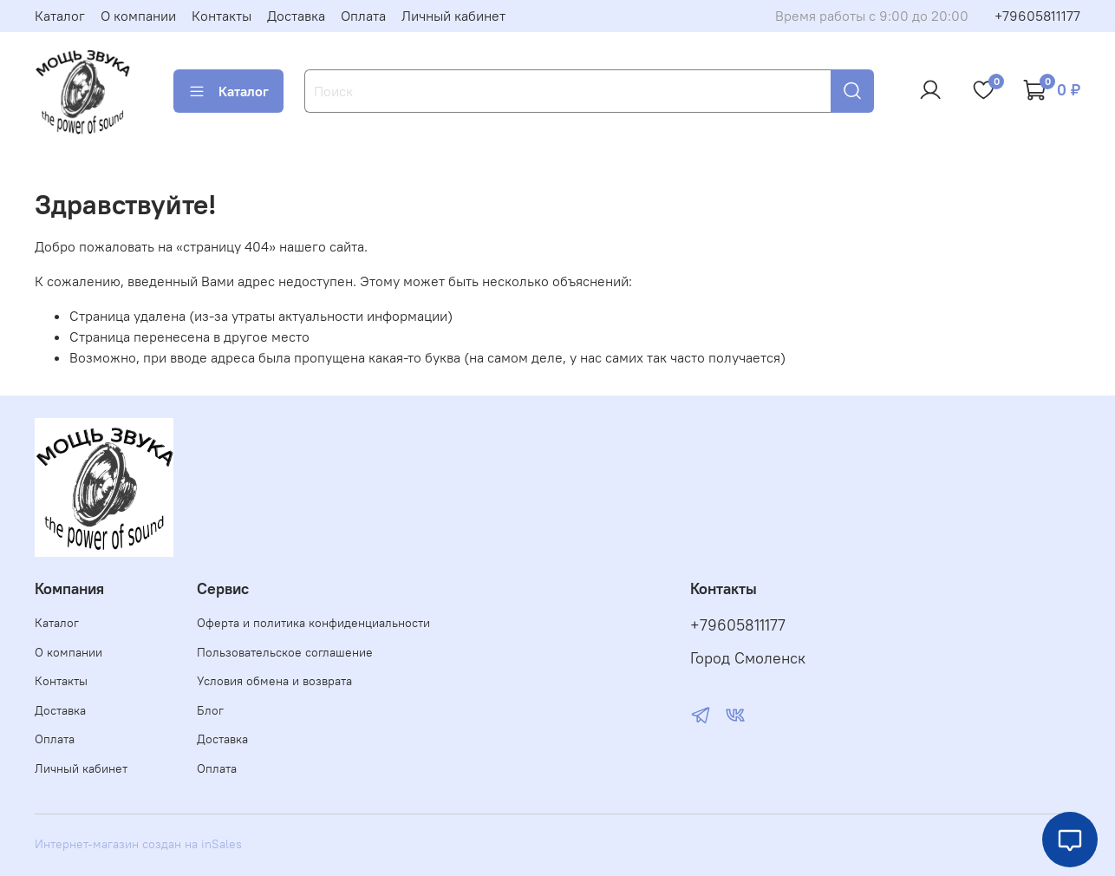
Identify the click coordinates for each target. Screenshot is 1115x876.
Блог (210, 710)
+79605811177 (1037, 15)
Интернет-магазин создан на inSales (138, 844)
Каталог (60, 15)
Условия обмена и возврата (274, 681)
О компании (138, 15)
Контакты (221, 15)
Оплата (363, 15)
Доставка (296, 15)
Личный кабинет (453, 15)
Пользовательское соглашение (285, 652)
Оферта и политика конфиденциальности (313, 623)
